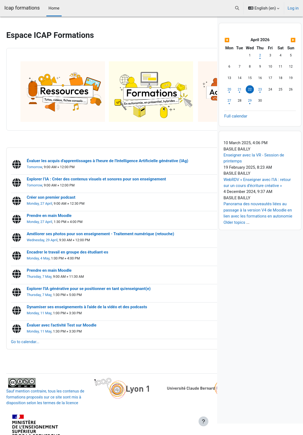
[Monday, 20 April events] (229, 101)
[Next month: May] (285, 51)
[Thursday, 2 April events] (260, 67)
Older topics (234, 233)
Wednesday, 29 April (56, 218)
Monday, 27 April (53, 181)
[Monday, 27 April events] (229, 112)
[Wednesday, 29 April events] (250, 112)
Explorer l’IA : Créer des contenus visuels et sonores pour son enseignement (109, 157)
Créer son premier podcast (64, 175)
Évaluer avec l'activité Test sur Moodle (75, 303)
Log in (293, 8)
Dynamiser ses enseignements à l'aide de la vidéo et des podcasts (100, 284)
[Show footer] (203, 421)
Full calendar (235, 127)
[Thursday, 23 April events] (260, 101)
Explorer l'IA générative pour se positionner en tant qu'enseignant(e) (102, 266)
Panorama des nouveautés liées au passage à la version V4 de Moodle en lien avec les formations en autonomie (257, 221)
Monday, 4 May (51, 236)
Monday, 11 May (52, 291)
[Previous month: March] (235, 51)
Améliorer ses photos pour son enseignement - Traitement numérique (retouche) (113, 211)
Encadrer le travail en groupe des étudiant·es (80, 230)
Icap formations (22, 8)
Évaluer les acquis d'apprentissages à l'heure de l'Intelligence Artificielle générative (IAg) (120, 138)
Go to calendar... (38, 319)
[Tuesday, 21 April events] (239, 101)
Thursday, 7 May (52, 254)
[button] (237, 8)
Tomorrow (48, 145)
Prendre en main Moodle (62, 193)
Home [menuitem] (54, 8)
